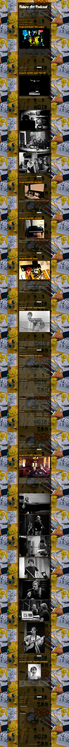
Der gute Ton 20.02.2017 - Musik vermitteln (31, 27)
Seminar (23, 22)
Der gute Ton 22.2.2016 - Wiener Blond (30, 455)
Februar (23, 736)
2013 (22, 741)
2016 (22, 727)
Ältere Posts (47, 700)
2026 (22, 715)
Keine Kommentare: (33, 67)
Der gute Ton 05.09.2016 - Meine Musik (30, 182)
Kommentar (20, 22)
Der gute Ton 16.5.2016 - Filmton (28, 258)
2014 (22, 740)
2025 (22, 716)
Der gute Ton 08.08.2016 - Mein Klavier (30, 218)
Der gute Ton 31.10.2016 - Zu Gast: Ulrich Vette (32, 73)
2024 (22, 717)
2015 (22, 739)
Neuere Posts (22, 700)
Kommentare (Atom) (26, 702)
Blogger (38, 744)
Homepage (24, 53)
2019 (22, 723)
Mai (22, 734)
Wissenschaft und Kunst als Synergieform (30, 356)
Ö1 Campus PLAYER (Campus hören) (29, 19)
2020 (22, 722)
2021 (22, 721)
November (23, 728)
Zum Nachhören (28, 22)
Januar (23, 737)
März (23, 735)
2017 (22, 726)
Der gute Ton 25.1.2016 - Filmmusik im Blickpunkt (33, 662)
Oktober (23, 731)
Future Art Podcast (33, 6)
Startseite (35, 700)
